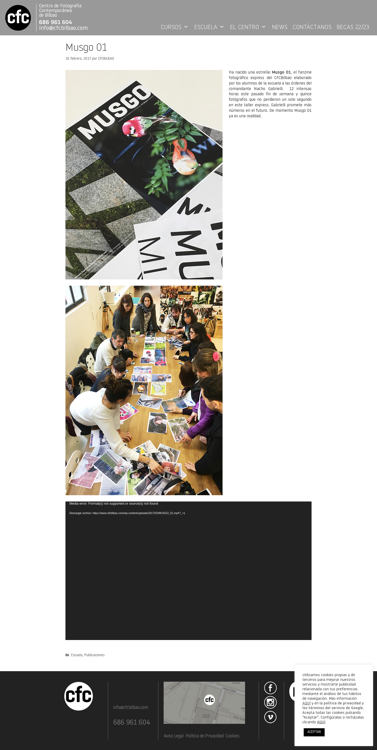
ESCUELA (211, 27)
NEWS (279, 27)
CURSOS (176, 27)
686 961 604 (55, 23)
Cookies (233, 736)
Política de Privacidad (205, 736)
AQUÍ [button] (321, 722)
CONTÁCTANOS (312, 27)
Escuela (76, 655)
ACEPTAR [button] (314, 732)
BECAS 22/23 (353, 27)
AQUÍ (306, 703)
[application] (188, 570)
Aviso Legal (174, 736)
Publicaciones (94, 655)
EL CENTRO (249, 27)
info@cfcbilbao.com (63, 28)
